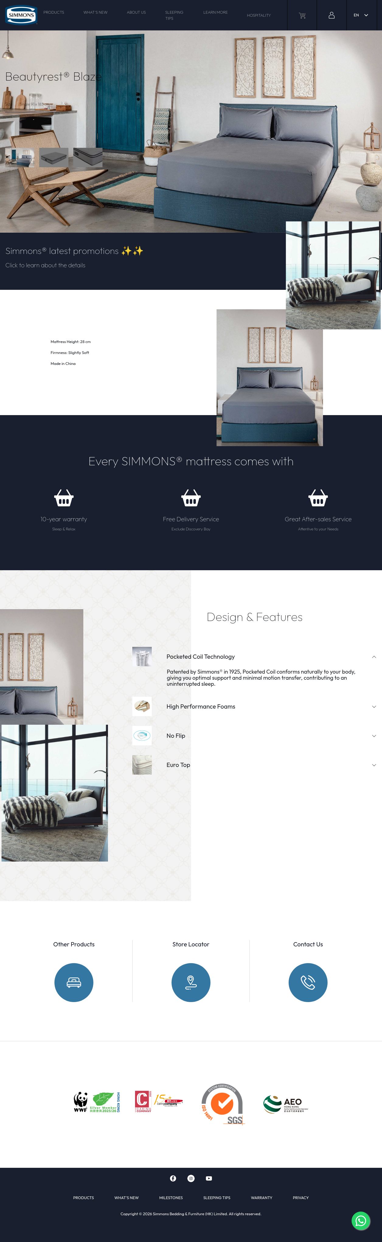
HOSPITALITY (259, 15)
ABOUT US (136, 12)
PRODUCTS (53, 12)
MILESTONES (171, 1197)
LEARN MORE (215, 12)
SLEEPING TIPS (174, 15)
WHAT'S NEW (95, 12)
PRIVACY (301, 1197)
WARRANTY (262, 1197)
